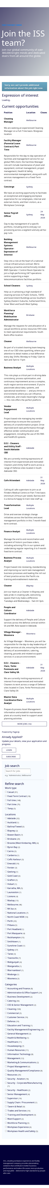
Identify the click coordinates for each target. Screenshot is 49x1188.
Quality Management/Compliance (24, 1070)
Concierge (9, 186)
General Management (19, 1033)
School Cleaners (12, 285)
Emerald (13, 863)
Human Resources (18, 1050)
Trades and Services (18, 1110)
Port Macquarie (16, 933)
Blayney (12, 830)
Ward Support (15, 1118)
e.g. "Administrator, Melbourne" (18, 775)
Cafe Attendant (12, 480)
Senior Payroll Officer (11, 214)
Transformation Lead (12, 507)
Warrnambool (15, 970)
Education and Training (20, 1025)
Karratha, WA (15, 888)
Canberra (13, 855)
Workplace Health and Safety (22, 1131)
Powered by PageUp (11, 732)
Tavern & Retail (16, 1106)
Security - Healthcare (18, 1090)
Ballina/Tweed (15, 826)
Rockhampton (15, 937)
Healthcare (14, 1041)
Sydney (12, 949)
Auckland (13, 822)
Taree (11, 953)
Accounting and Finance (20, 988)
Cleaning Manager (8, 120)
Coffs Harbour (15, 859)
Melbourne (14, 904)
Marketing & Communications (23, 1062)
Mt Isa (11, 908)
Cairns (11, 851)
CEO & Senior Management (21, 1004)
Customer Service (17, 1017)
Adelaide (13, 818)
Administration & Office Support (24, 992)
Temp (11, 808)
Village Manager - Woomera (13, 634)
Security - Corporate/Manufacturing (24, 1084)
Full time (14, 800)
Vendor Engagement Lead (10, 409)
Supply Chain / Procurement (22, 1102)
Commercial (14, 1013)
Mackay (13, 900)
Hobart (12, 884)
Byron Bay (13, 847)
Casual (12, 792)
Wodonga (13, 974)
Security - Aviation (18, 1078)
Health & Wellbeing (18, 1037)
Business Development (19, 996)
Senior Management (18, 1094)
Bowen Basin (15, 834)
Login (9, 750)
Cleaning (14, 1009)
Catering (13, 1000)
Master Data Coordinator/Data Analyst (13, 700)
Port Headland (15, 929)
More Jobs (24, 724)
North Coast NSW (17, 916)
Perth (12, 921)
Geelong (12, 871)
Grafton (12, 880)
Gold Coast (13, 875)
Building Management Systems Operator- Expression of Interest (11, 247)
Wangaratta (14, 966)
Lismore (12, 896)
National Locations (17, 912)
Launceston (14, 892)
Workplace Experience (19, 1127)
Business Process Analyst (12, 559)
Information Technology (20, 1054)
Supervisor (14, 1098)
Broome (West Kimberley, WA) (23, 843)
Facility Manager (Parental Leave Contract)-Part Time (12, 145)
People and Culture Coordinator (10, 610)
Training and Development (21, 1114)
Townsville (14, 958)
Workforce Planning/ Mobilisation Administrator (11, 315)
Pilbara (12, 925)
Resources (14, 1074)
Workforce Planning (18, 1123)
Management (15, 1058)
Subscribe (11, 756)
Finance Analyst (12, 531)
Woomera (13, 978)
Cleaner (8, 341)
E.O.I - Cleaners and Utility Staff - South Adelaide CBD (13, 448)
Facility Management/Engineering (25, 1029)
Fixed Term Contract (18, 796)
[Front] (11, 1155)
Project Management (18, 1066)
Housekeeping (15, 1046)
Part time (13, 804)
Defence (13, 1021)
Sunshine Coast (16, 945)
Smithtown (14, 941)
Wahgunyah (14, 962)
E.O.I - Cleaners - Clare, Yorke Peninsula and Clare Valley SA (12, 668)
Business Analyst (12, 367)
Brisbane (13, 838)
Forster (12, 867)
